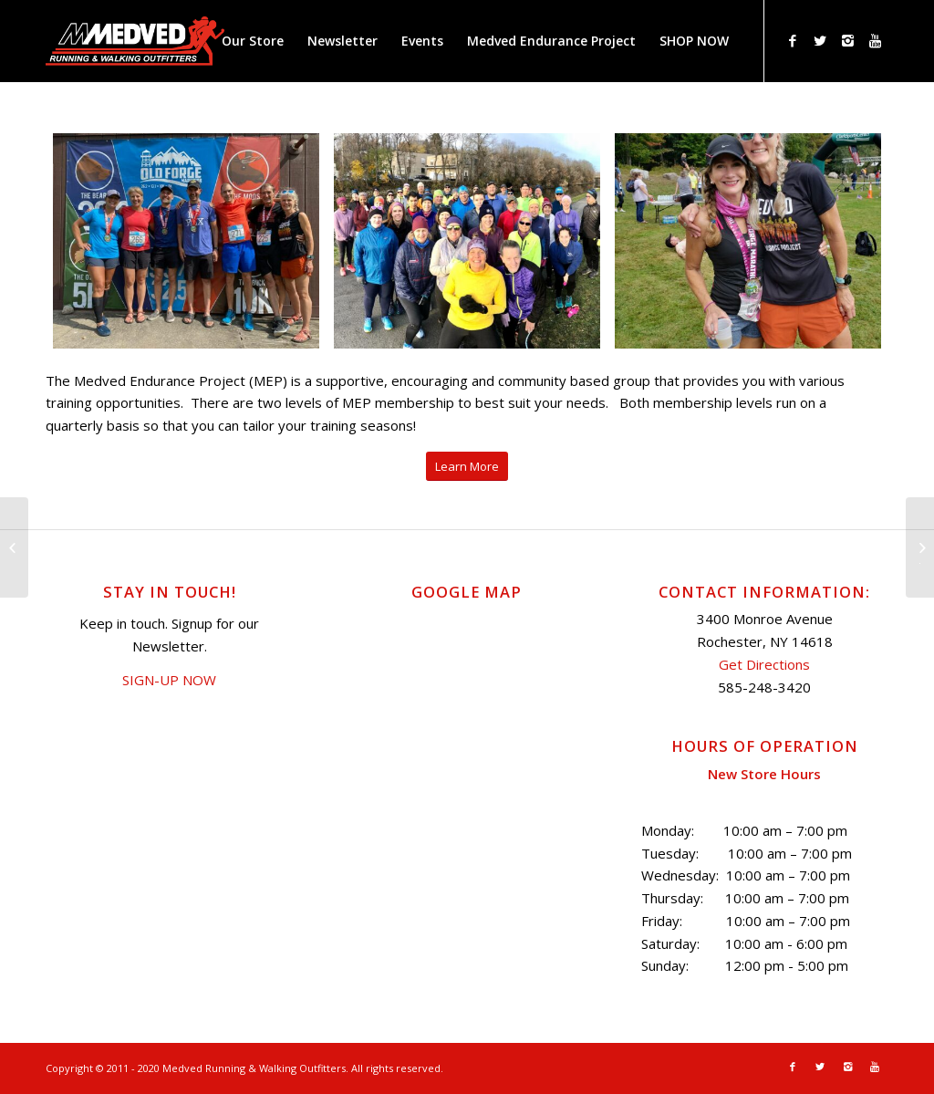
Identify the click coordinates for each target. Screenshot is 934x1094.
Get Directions (764, 664)
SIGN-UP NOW (169, 680)
